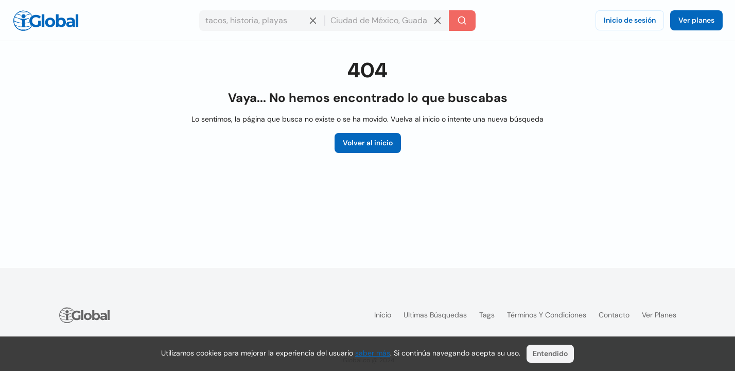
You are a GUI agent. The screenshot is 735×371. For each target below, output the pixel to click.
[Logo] (45, 20)
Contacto (614, 314)
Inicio (382, 314)
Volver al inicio (368, 142)
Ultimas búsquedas (435, 314)
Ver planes (696, 20)
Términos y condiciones (546, 314)
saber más (372, 353)
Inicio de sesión (630, 20)
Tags (487, 314)
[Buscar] (462, 20)
